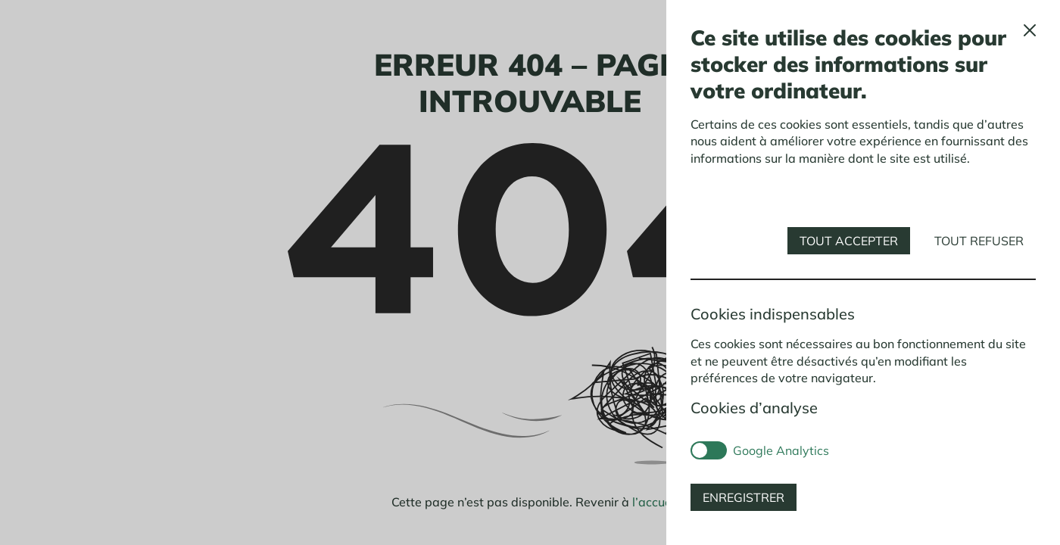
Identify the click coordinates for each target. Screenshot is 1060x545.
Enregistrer (743, 497)
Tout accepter (849, 240)
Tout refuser (979, 240)
